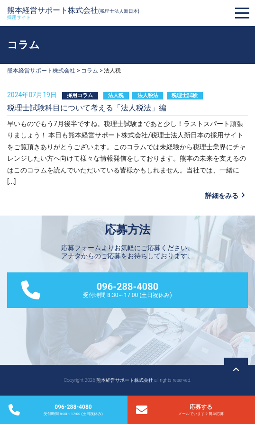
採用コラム (80, 95)
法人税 (116, 95)
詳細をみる (221, 195)
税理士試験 (185, 95)
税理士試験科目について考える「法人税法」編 (86, 107)
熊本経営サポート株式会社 (73, 12)
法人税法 (147, 95)
